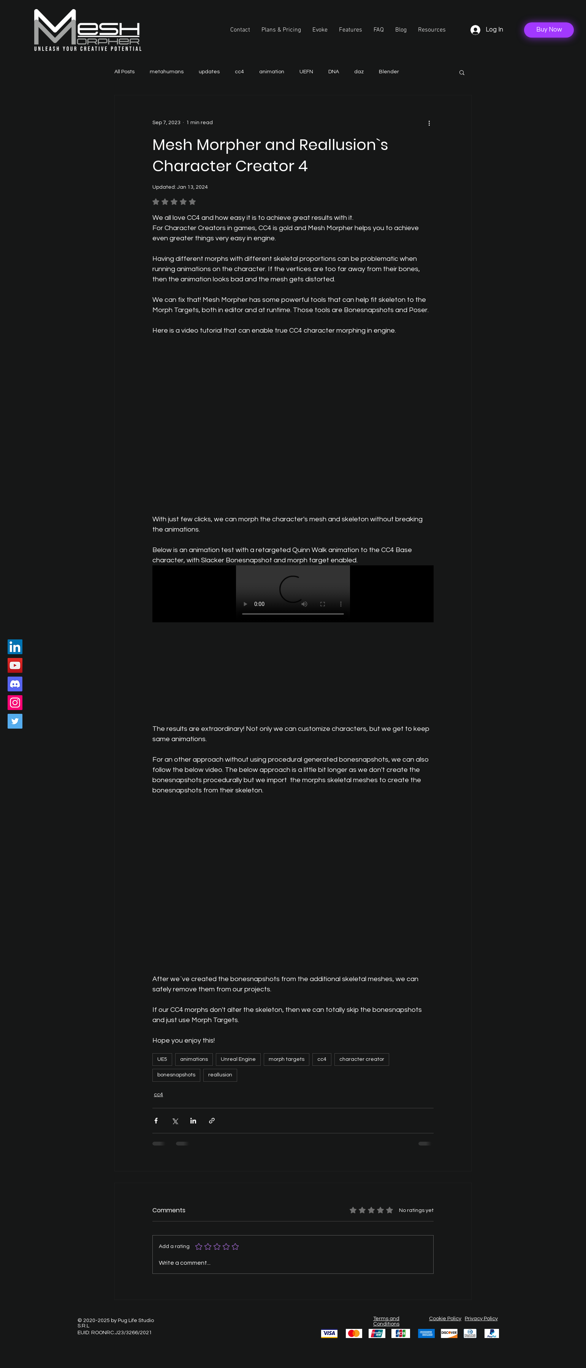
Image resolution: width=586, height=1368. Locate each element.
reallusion (220, 1075)
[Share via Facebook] (156, 1120)
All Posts (124, 71)
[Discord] (15, 684)
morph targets (286, 1059)
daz (359, 71)
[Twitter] (15, 721)
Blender (389, 71)
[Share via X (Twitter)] (174, 1120)
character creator (361, 1059)
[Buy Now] (549, 30)
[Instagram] (15, 702)
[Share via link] (211, 1120)
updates (209, 71)
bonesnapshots (176, 1075)
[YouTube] (15, 665)
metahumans (167, 71)
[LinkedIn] (15, 646)
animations (194, 1059)
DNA (333, 71)
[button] (431, 30)
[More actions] (429, 122)
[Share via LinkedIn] (193, 1120)
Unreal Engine (238, 1059)
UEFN (306, 71)
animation (271, 71)
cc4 (239, 71)
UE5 (162, 1059)
